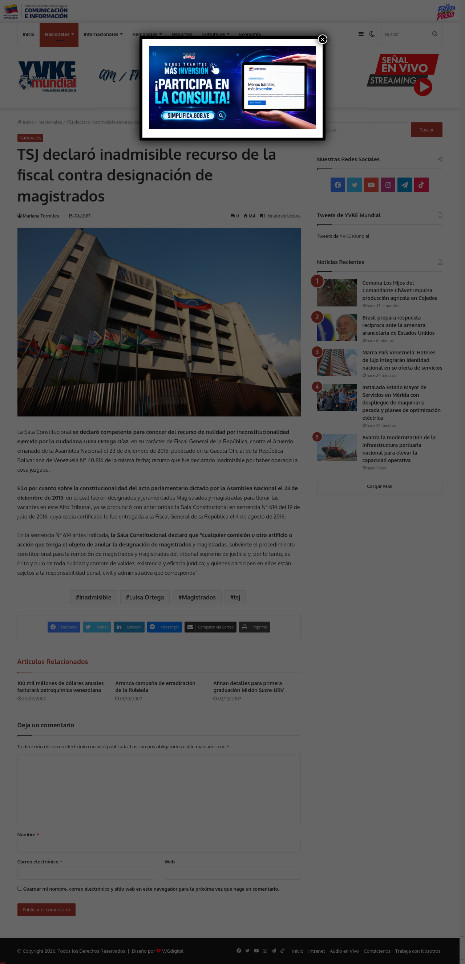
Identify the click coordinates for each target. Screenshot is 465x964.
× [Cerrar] (322, 39)
